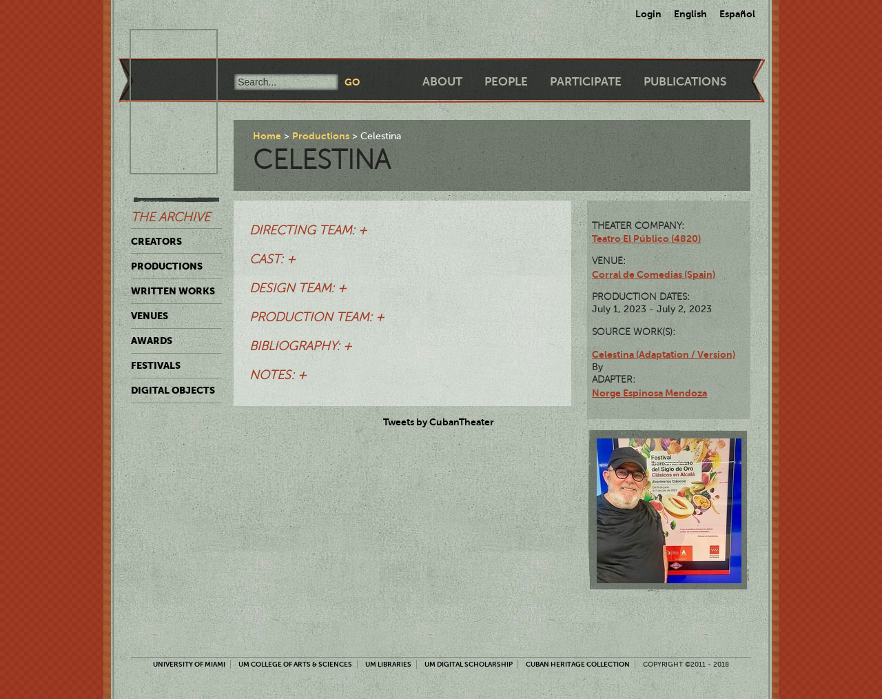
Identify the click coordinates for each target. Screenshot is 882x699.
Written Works (173, 290)
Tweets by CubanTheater (438, 421)
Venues (149, 315)
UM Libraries (388, 664)
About (442, 81)
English (690, 13)
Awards (151, 340)
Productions (167, 266)
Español (737, 13)
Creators (156, 241)
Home (267, 135)
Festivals (156, 365)
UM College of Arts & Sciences (295, 664)
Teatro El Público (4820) (646, 238)
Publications (685, 81)
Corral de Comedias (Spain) (653, 274)
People (506, 81)
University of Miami (189, 664)
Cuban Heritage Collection (578, 664)
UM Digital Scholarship (468, 664)
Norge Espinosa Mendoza (649, 392)
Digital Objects (173, 390)
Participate (586, 81)
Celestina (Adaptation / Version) (663, 354)
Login (648, 13)
